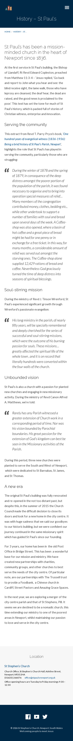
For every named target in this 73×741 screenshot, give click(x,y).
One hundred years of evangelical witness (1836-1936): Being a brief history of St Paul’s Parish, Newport (36, 139)
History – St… (19, 31)
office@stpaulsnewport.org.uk (40, 677)
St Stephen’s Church (17, 666)
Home (7, 31)
